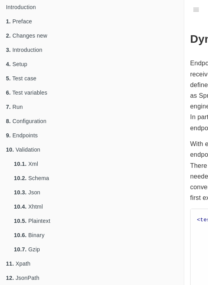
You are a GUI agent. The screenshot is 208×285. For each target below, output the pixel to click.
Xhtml (28, 206)
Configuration (26, 121)
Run (14, 107)
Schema (31, 178)
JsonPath (22, 278)
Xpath (18, 263)
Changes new (26, 35)
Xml (26, 164)
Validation (23, 149)
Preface (19, 21)
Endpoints (22, 135)
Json (27, 192)
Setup (16, 64)
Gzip (27, 249)
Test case (21, 78)
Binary (29, 235)
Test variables (26, 92)
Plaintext (32, 221)
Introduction (21, 7)
